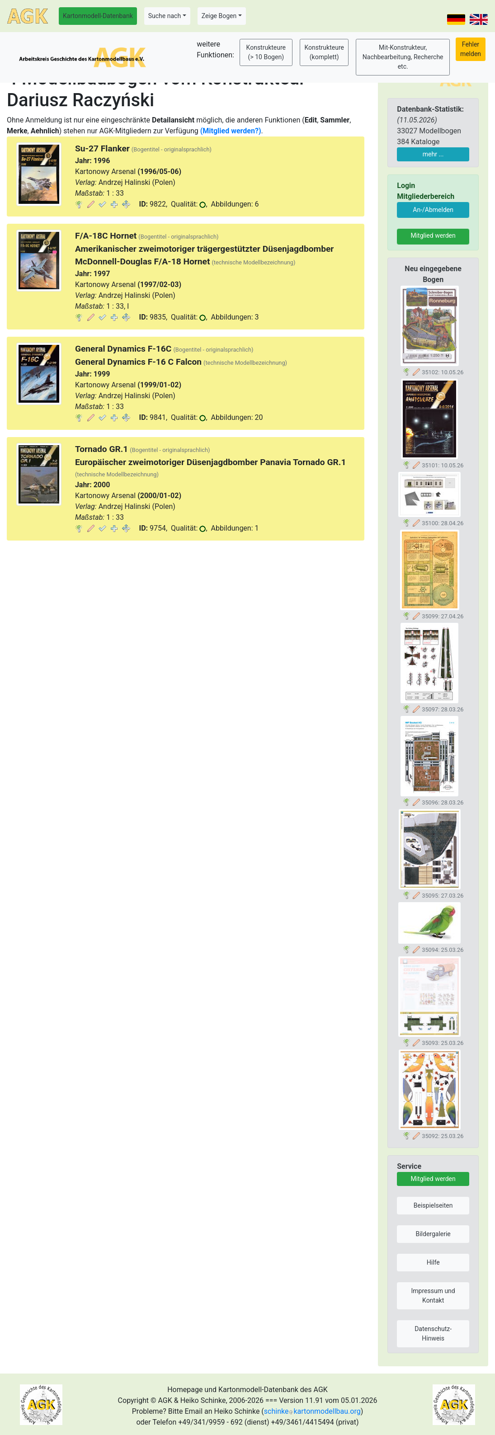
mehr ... (433, 154)
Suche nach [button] (164, 15)
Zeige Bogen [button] (219, 15)
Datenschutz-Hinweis (433, 1333)
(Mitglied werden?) (230, 131)
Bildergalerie (432, 1233)
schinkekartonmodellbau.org (312, 1411)
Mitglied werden (432, 235)
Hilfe (433, 1262)
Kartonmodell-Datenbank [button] (98, 15)
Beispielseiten (433, 1205)
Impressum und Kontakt (433, 1295)
